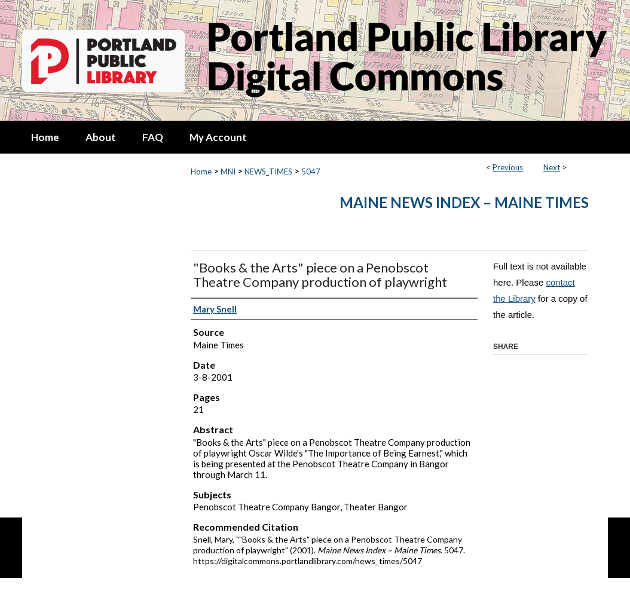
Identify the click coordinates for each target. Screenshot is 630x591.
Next (551, 167)
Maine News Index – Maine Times (464, 202)
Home (201, 171)
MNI (228, 171)
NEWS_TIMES (268, 171)
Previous (508, 167)
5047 (310, 171)
